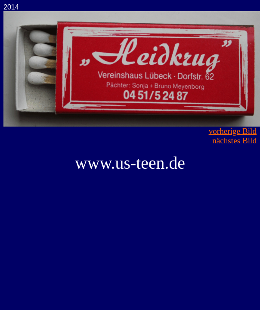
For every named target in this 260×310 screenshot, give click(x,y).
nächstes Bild (234, 140)
